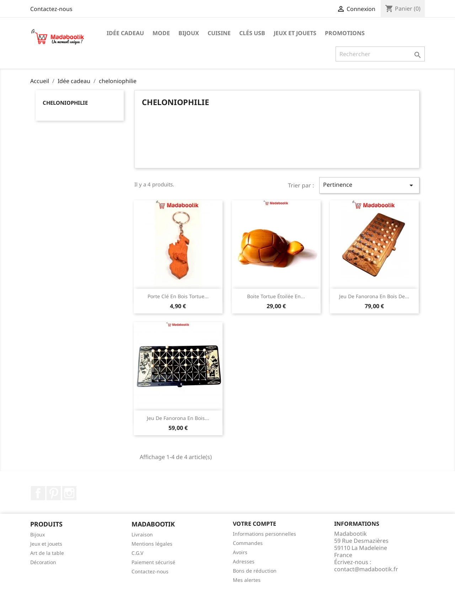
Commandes (248, 543)
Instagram (69, 493)
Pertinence (369, 185)
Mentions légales (152, 543)
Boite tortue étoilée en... (276, 296)
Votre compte (254, 524)
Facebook (38, 493)
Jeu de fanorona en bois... (178, 418)
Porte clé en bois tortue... (178, 296)
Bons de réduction (255, 570)
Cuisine (219, 33)
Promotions (345, 33)
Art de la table (47, 553)
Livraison (142, 534)
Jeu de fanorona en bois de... (374, 296)
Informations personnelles (264, 533)
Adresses (244, 561)
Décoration (43, 562)
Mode (161, 33)
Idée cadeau (125, 33)
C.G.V (137, 553)
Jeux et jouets (295, 33)
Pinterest (54, 493)
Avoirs (240, 552)
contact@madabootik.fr (366, 569)
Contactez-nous (51, 9)
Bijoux (188, 33)
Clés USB (252, 33)
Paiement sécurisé (153, 562)
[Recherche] (380, 54)
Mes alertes (247, 580)
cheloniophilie (65, 102)
